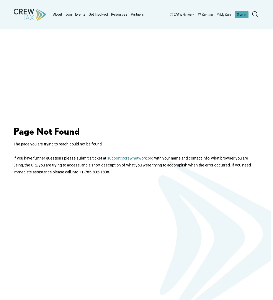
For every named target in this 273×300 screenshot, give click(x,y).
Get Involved (98, 14)
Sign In (241, 14)
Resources (119, 14)
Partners (137, 14)
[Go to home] (30, 15)
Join (68, 14)
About (57, 14)
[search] (255, 14)
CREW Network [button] (182, 14)
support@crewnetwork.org (130, 158)
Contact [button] (205, 14)
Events (80, 14)
